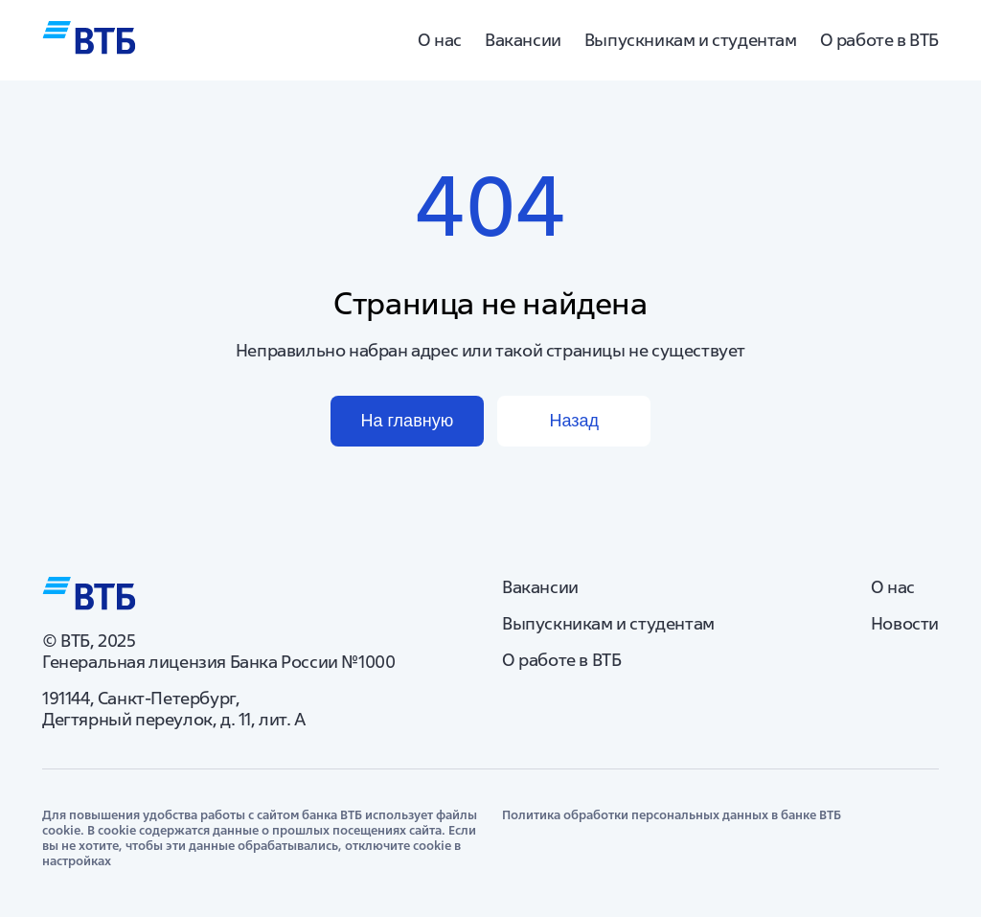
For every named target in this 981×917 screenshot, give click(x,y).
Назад (574, 420)
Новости (905, 623)
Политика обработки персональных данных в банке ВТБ (671, 815)
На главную (406, 420)
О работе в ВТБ (879, 40)
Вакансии (523, 40)
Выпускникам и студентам (690, 40)
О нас (440, 40)
